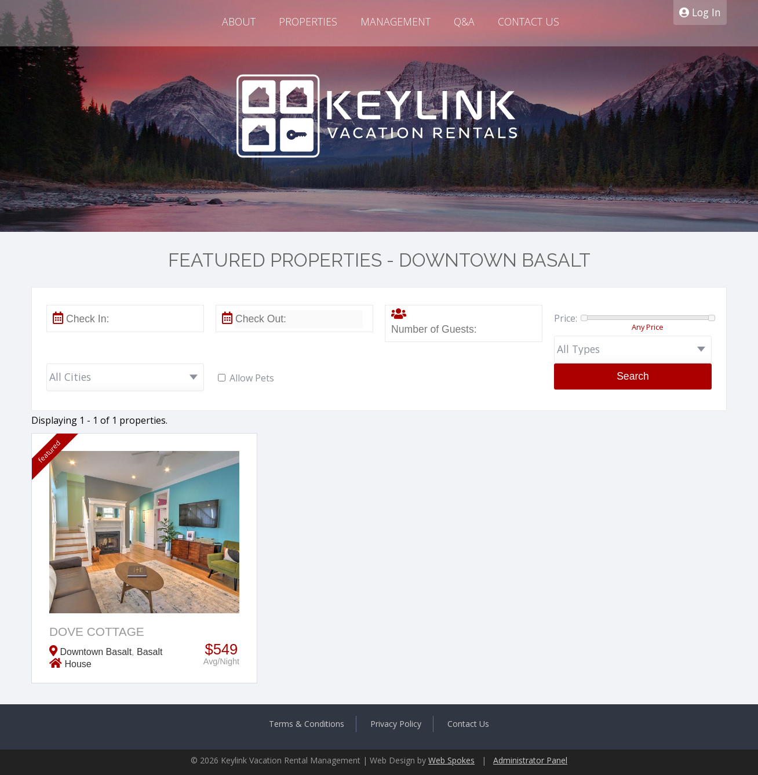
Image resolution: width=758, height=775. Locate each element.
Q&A (464, 21)
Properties (308, 21)
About (239, 21)
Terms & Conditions (306, 723)
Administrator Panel (530, 760)
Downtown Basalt (96, 652)
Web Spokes (451, 760)
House (77, 664)
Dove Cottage (96, 631)
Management (395, 21)
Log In (700, 12)
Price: (565, 318)
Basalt (149, 652)
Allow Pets (251, 378)
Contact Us (528, 21)
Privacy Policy (395, 723)
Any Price (648, 327)
